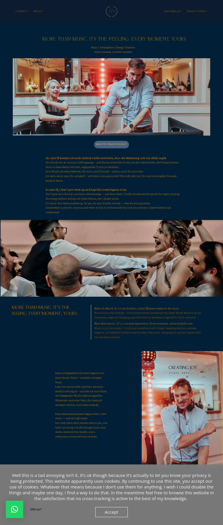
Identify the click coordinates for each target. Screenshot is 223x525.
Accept (111, 512)
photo (38, 11)
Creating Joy (173, 11)
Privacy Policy (197, 11)
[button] (14, 509)
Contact (22, 11)
